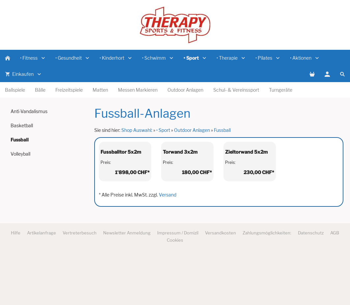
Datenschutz (311, 282)
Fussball (222, 130)
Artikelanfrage (41, 282)
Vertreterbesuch (80, 282)
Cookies (175, 289)
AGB (334, 282)
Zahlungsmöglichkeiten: (267, 282)
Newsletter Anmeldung (127, 282)
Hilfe (15, 282)
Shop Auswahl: (136, 130)
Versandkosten (220, 282)
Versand (167, 244)
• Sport (163, 130)
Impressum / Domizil (177, 282)
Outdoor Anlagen (192, 130)
